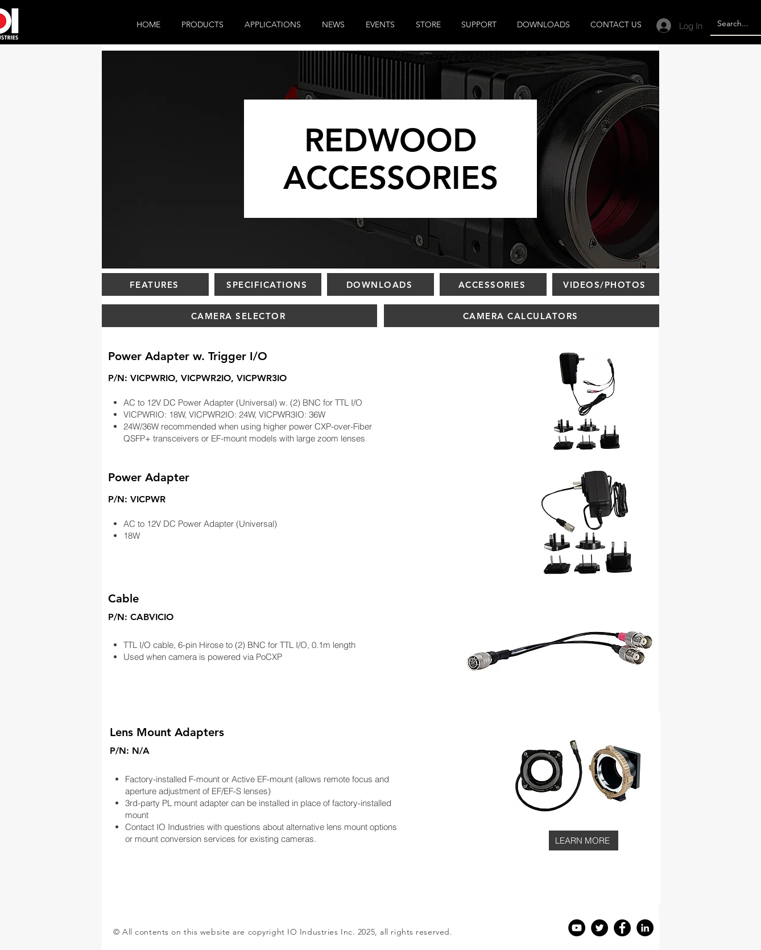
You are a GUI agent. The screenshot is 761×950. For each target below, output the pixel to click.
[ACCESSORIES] (493, 284)
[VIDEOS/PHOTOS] (605, 284)
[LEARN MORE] (583, 840)
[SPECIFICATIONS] (267, 284)
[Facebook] (622, 927)
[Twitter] (599, 927)
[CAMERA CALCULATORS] (521, 315)
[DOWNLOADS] (380, 284)
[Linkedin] (645, 927)
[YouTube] (576, 927)
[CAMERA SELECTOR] (239, 315)
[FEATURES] (155, 284)
